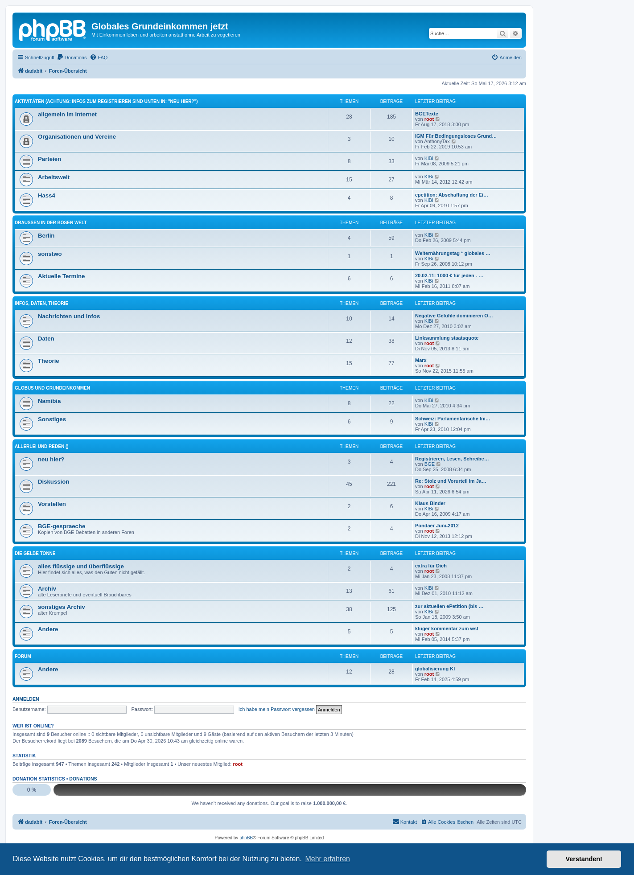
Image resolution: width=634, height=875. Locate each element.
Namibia (49, 401)
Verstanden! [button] (584, 859)
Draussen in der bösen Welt (51, 222)
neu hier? (51, 459)
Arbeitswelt (54, 177)
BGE (429, 464)
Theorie (48, 360)
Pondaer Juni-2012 (437, 525)
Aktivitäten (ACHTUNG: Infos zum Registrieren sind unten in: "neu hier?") (106, 101)
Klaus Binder (430, 503)
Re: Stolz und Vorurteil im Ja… (450, 481)
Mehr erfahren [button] (327, 859)
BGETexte (426, 113)
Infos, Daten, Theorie (41, 303)
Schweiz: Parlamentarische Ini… (452, 418)
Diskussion (53, 481)
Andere (48, 629)
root (429, 119)
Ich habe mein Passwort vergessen (277, 709)
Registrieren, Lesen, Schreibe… (452, 458)
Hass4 (46, 195)
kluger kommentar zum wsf (446, 628)
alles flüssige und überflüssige (81, 566)
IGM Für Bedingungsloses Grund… (456, 136)
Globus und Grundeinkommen (52, 388)
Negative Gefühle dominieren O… (454, 315)
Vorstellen (52, 504)
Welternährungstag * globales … (452, 253)
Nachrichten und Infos (69, 316)
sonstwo (50, 254)
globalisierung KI (435, 668)
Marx (421, 360)
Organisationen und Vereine (77, 136)
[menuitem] (72, 57)
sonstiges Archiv (61, 607)
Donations (83, 778)
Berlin (46, 235)
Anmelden (25, 699)
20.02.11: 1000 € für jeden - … (449, 275)
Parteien (49, 159)
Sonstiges (52, 419)
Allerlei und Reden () (42, 446)
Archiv (47, 588)
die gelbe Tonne (35, 553)
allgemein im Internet (67, 114)
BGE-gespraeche (61, 526)
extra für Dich (431, 565)
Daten (46, 338)
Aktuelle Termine (61, 276)
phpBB (246, 837)
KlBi (428, 158)
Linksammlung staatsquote (446, 338)
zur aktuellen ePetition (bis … (449, 606)
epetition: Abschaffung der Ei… (451, 194)
